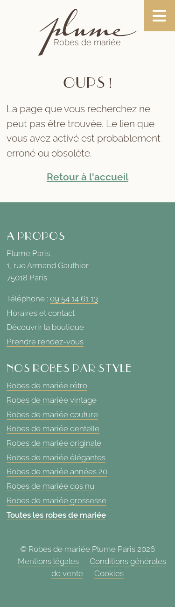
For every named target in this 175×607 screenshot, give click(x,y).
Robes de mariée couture (52, 414)
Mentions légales (48, 561)
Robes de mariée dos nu (50, 486)
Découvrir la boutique (45, 327)
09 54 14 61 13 (74, 298)
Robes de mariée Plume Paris (81, 549)
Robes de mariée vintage (52, 400)
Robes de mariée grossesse (56, 500)
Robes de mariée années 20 (57, 471)
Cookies (109, 573)
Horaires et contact (41, 313)
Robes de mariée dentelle (53, 428)
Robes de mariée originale (54, 443)
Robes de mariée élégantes (56, 457)
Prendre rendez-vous (45, 341)
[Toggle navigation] (159, 15)
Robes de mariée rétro (47, 385)
